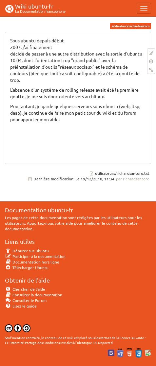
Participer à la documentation (35, 256)
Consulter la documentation (33, 294)
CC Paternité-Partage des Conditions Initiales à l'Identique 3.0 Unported (59, 342)
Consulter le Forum (26, 300)
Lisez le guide (21, 306)
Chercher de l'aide (25, 289)
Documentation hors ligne (32, 261)
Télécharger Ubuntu (27, 267)
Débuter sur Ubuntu (27, 250)
